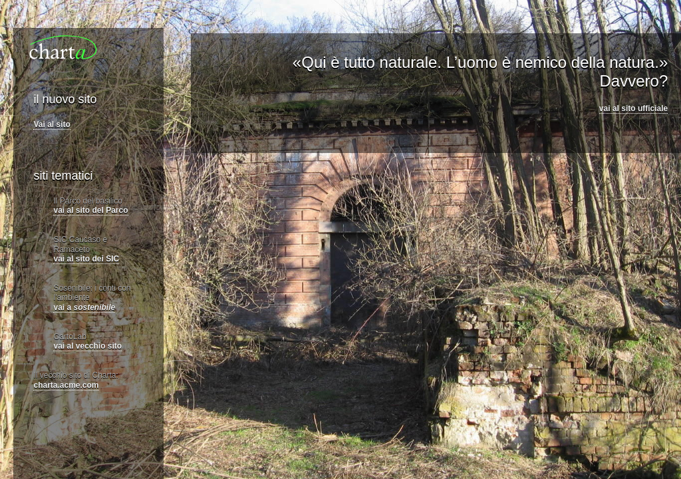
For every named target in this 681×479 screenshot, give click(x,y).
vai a (84, 307)
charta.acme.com (65, 385)
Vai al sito (51, 124)
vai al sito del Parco (90, 210)
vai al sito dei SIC (86, 258)
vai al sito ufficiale (633, 108)
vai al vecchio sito (87, 346)
